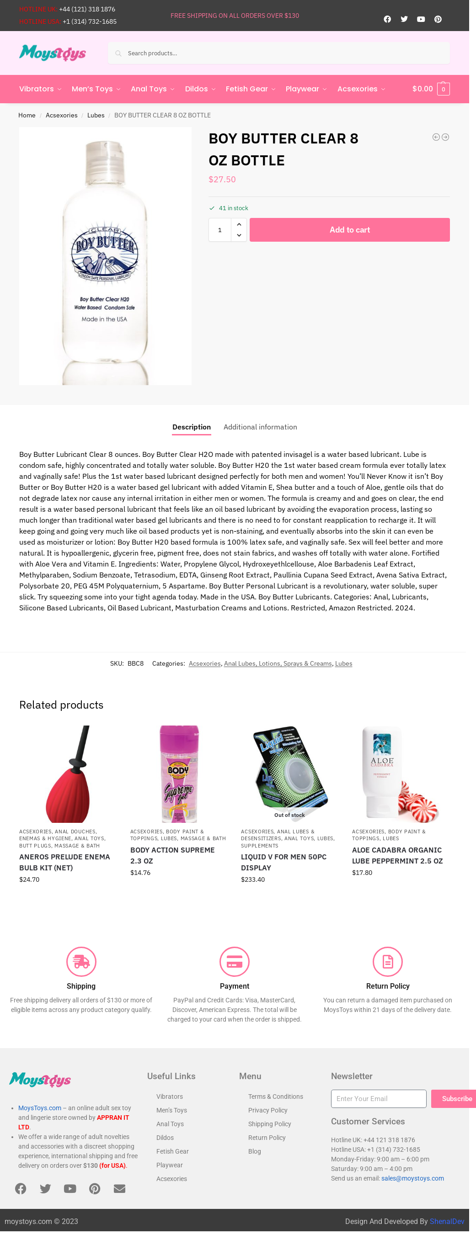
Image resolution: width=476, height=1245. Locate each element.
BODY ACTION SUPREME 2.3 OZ (172, 855)
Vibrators (169, 1096)
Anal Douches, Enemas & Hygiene (58, 835)
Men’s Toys (171, 1110)
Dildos (165, 1137)
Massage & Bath (77, 845)
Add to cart (350, 229)
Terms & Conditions (275, 1096)
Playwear (169, 1165)
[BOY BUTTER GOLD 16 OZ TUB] (445, 137)
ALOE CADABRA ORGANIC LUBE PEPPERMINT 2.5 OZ (397, 855)
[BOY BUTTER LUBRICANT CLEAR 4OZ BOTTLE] (436, 137)
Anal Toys (89, 838)
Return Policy (267, 1137)
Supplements (259, 845)
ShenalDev (447, 1221)
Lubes (96, 115)
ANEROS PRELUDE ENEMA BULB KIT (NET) (64, 862)
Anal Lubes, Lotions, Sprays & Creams (278, 663)
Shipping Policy (269, 1124)
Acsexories (62, 115)
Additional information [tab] (260, 426)
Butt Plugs (35, 845)
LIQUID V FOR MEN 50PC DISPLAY (283, 862)
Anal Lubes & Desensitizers (278, 835)
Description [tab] (191, 426)
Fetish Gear (172, 1151)
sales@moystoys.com (412, 1177)
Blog (254, 1151)
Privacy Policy (268, 1110)
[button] (431, 89)
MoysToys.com (39, 1108)
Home (27, 115)
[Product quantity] (220, 230)
